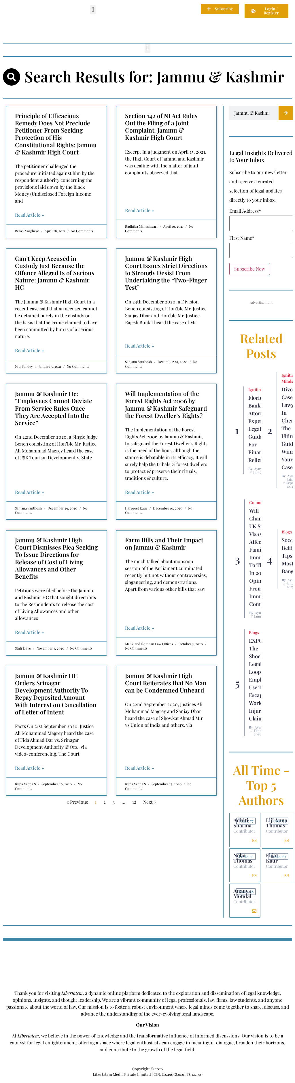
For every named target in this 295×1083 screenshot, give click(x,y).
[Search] (286, 113)
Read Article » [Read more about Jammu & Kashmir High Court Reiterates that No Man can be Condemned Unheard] (139, 768)
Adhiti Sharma (243, 823)
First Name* (241, 238)
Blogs (287, 532)
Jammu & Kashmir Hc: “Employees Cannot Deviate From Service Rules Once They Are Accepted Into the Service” (53, 408)
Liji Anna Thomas (277, 823)
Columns (257, 502)
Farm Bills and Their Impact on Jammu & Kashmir (164, 543)
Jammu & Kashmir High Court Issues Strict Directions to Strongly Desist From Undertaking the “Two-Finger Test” (166, 272)
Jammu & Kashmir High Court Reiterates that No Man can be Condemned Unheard (166, 682)
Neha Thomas (243, 859)
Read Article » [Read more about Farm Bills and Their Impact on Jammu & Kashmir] (139, 628)
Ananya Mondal (243, 895)
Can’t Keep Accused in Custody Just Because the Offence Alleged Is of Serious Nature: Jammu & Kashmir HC (54, 272)
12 (134, 802)
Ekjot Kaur (272, 859)
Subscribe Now (249, 269)
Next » (149, 802)
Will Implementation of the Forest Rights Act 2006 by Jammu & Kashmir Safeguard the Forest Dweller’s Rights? (166, 404)
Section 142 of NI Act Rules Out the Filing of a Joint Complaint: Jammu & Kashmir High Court (161, 126)
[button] (93, 9)
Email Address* (245, 211)
